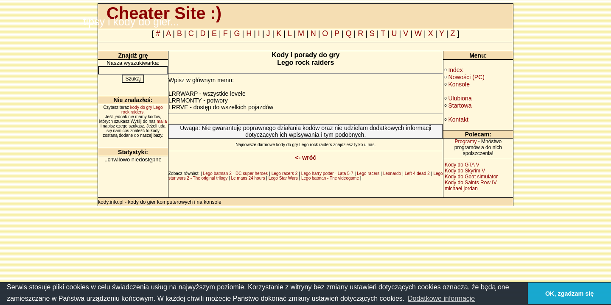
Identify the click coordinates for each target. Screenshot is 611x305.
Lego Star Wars (283, 178)
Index (455, 70)
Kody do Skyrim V (465, 171)
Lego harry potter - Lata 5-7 (327, 173)
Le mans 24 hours (248, 178)
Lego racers (368, 173)
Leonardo (392, 173)
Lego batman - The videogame (330, 178)
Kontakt (458, 119)
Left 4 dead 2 (417, 173)
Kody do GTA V (462, 165)
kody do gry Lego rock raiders (142, 109)
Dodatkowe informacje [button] (441, 298)
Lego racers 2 (285, 173)
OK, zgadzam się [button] (569, 293)
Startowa (459, 105)
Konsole (459, 84)
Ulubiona (459, 98)
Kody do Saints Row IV (471, 183)
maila (162, 121)
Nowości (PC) (466, 77)
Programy (465, 141)
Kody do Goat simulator (471, 177)
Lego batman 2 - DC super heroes (235, 173)
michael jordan (461, 188)
